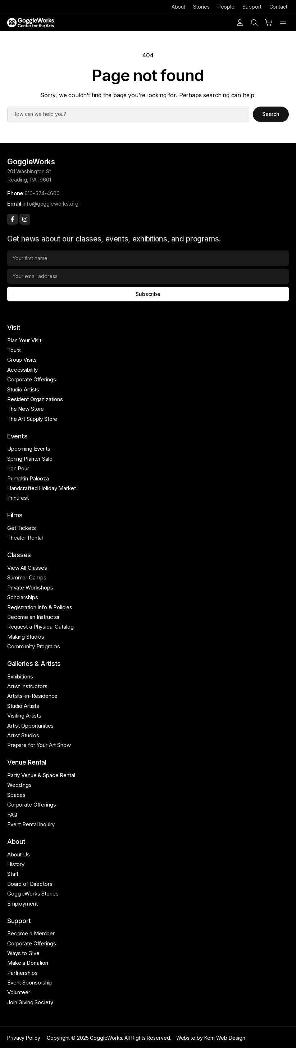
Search (271, 114)
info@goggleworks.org (50, 203)
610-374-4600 (41, 193)
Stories (201, 7)
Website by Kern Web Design (210, 1038)
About (179, 7)
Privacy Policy (23, 1038)
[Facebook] (12, 219)
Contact (278, 7)
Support (251, 7)
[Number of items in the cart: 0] (268, 22)
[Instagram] (24, 219)
